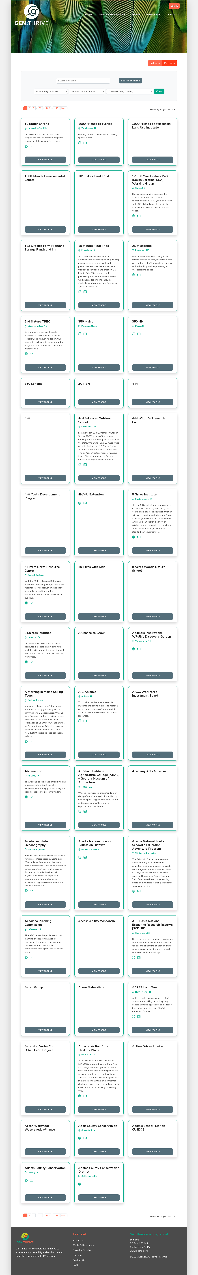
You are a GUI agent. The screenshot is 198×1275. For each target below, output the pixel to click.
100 (48, 108)
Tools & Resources (111, 14)
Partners (153, 14)
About (135, 14)
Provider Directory (83, 1250)
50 (40, 108)
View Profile (45, 160)
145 (56, 108)
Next (63, 108)
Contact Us (79, 1260)
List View (155, 63)
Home (88, 14)
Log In (174, 6)
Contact (172, 14)
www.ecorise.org (139, 1251)
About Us (78, 1240)
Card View (169, 63)
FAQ (75, 1265)
